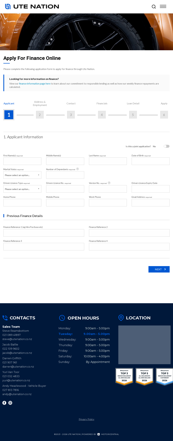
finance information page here (35, 83)
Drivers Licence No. (58, 183)
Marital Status (13, 169)
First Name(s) (13, 155)
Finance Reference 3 (12, 241)
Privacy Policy (86, 419)
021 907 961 (9, 362)
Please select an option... (17, 175)
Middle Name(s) (53, 155)
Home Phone (9, 197)
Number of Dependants (62, 169)
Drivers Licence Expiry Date (144, 183)
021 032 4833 (11, 376)
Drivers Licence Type (16, 183)
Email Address (142, 197)
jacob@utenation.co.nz (17, 352)
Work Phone (95, 197)
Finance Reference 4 (98, 241)
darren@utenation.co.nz (18, 366)
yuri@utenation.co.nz (16, 380)
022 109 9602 (10, 348)
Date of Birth (141, 155)
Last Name (97, 155)
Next (158, 269)
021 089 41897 (11, 335)
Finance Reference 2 (98, 227)
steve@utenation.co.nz (17, 339)
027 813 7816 (10, 390)
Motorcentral (108, 434)
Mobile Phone (52, 197)
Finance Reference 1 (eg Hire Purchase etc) (23, 227)
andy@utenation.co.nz (17, 394)
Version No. (100, 183)
